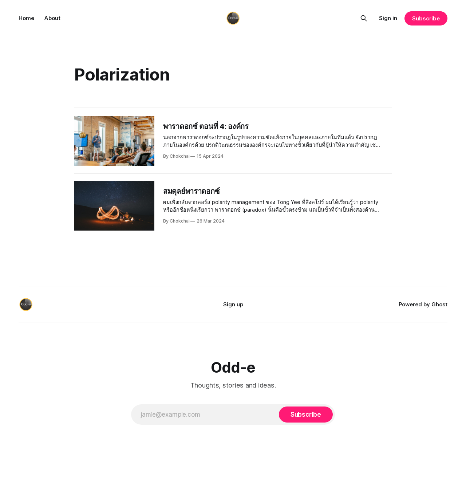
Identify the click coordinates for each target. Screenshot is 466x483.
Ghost (439, 304)
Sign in (388, 18)
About (52, 18)
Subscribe (425, 18)
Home (26, 18)
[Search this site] (364, 18)
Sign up (233, 304)
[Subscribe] (306, 415)
